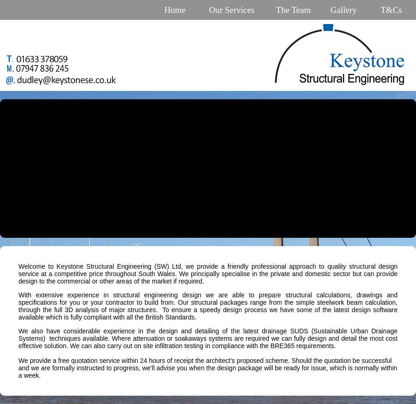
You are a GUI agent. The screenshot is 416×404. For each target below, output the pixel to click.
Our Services (232, 10)
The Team (293, 10)
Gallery (344, 10)
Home (174, 10)
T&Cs (391, 10)
